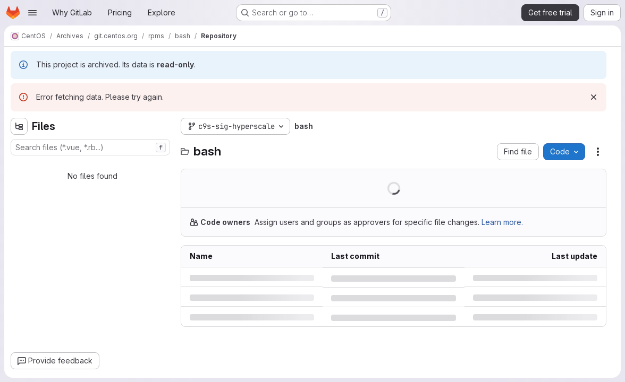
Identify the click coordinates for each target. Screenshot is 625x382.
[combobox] (90, 147)
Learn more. (502, 222)
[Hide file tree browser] (19, 126)
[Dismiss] (593, 97)
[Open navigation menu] (32, 12)
